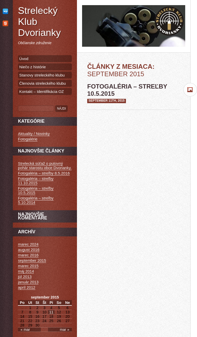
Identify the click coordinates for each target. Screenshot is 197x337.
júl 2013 (25, 276)
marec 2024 (28, 244)
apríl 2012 (26, 287)
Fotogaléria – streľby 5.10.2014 (36, 200)
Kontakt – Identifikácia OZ (41, 91)
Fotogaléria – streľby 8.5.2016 (44, 173)
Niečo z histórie (32, 67)
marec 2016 (28, 255)
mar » (64, 330)
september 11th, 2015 (106, 100)
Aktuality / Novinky (34, 133)
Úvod (23, 58)
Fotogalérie (27, 139)
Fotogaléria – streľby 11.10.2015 (36, 180)
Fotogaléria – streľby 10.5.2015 (36, 190)
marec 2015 (28, 266)
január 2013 (28, 282)
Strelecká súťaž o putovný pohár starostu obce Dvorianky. (45, 165)
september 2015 (32, 260)
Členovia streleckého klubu (42, 83)
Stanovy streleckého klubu (42, 75)
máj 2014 (26, 271)
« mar (25, 330)
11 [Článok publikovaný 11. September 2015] (51, 312)
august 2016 (29, 249)
